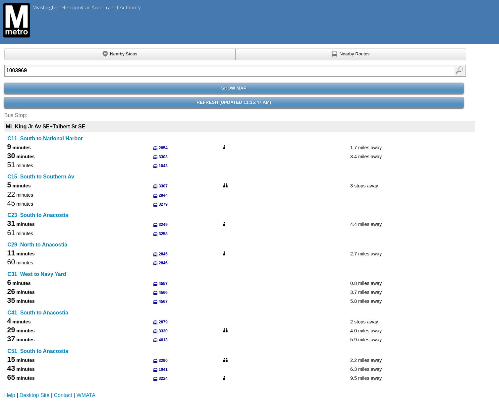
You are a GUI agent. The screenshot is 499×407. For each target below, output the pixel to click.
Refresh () (233, 102)
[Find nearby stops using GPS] (120, 54)
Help (9, 395)
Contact (63, 395)
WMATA (86, 395)
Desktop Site (35, 395)
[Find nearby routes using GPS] (351, 54)
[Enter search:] (202, 70)
